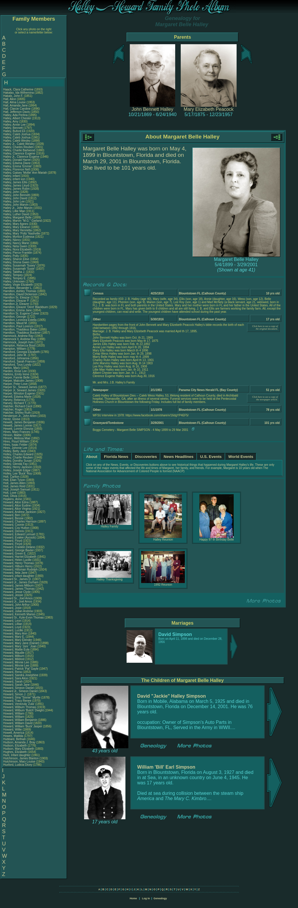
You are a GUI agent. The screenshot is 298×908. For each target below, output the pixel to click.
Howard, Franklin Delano (19, 547)
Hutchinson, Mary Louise (19, 761)
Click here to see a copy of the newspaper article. (265, 398)
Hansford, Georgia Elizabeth (21, 351)
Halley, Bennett (13, 127)
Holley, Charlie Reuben (18, 457)
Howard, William (14, 713)
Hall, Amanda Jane (15, 105)
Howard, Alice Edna (16, 502)
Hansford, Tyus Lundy (17, 364)
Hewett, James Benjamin (19, 422)
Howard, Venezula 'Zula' (19, 704)
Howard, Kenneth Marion (19, 614)
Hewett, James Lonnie (17, 425)
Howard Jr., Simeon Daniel (20, 691)
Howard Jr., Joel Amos (17, 601)
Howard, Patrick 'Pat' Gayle (20, 668)
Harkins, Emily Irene (16, 374)
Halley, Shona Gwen (16, 262)
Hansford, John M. (15, 355)
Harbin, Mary (12, 367)
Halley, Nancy (12, 239)
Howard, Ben (12, 515)
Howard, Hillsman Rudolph (20, 569)
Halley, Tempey (13, 275)
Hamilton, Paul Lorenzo (18, 326)
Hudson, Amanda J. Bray (19, 742)
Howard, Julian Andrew (18, 611)
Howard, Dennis (14, 531)
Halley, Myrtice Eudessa (18, 236)
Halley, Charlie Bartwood (19, 150)
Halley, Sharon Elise (16, 259)
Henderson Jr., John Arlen (20, 415)
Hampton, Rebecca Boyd (19, 345)
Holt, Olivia (10, 495)
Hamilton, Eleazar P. (16, 300)
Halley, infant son (14, 179)
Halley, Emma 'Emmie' (18, 166)
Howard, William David (18, 723)
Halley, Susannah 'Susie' (19, 268)
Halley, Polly (11, 255)
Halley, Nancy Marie (16, 243)
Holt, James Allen (14, 483)
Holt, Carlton (11, 476)
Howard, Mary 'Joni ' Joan (19, 646)
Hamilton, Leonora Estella (20, 319)
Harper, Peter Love (15, 383)
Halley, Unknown (14, 281)
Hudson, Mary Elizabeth (18, 748)
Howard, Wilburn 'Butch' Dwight (23, 710)
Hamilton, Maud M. (15, 323)
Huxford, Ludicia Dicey (17, 764)
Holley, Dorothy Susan (17, 460)
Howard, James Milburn (18, 585)
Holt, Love (10, 492)
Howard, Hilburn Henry (18, 566)
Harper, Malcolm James (18, 380)
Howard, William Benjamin (20, 720)
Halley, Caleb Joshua (17, 134)
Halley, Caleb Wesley (17, 140)
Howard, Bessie (13, 518)
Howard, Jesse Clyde (17, 592)
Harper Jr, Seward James (19, 390)
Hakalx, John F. (13, 95)
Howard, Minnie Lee (16, 662)
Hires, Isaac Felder (15, 444)
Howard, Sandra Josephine (20, 675)
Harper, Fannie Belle (16, 377)
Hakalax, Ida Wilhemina (18, 92)
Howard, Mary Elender (17, 640)
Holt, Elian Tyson (14, 479)
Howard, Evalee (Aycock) (19, 537)
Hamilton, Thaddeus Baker (20, 329)
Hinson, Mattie (13, 435)
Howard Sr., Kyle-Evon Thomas (23, 617)
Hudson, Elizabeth (15, 745)
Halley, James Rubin (16, 188)
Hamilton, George (15, 316)
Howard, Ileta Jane (15, 572)
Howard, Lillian (13, 624)
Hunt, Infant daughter (17, 755)
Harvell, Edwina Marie (17, 396)
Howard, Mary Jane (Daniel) (21, 643)
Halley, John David (15, 198)
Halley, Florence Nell (16, 169)
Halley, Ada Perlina (15, 115)
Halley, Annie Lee (14, 124)
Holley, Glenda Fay (15, 463)
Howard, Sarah (13, 681)
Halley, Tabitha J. (14, 271)
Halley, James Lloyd (16, 185)
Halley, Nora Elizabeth (17, 249)
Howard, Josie (12, 608)
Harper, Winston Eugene (19, 393)
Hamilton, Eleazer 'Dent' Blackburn (25, 307)
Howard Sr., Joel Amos (18, 598)
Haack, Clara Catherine (18, 89)
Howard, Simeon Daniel (18, 688)
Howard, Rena (13, 672)
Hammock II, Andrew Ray (19, 339)
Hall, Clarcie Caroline (17, 108)
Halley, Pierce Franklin (17, 252)
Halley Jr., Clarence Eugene (21, 156)
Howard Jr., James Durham (20, 582)
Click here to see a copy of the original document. (265, 327)
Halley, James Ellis (15, 182)
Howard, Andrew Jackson (19, 511)
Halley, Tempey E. (14, 278)
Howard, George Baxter (18, 550)
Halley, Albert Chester (17, 118)
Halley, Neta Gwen (15, 246)
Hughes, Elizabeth (15, 752)
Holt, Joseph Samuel (16, 489)
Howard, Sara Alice (15, 678)
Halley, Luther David (16, 214)
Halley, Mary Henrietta (17, 230)
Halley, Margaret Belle (17, 217)
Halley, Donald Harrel (17, 159)
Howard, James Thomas (19, 588)
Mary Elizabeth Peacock (209, 109)
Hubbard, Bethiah (15, 739)
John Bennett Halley (152, 109)
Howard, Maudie (14, 652)
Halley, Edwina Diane (17, 163)
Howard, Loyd (12, 627)
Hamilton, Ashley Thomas (19, 291)
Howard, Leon (12, 620)
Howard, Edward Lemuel (19, 534)
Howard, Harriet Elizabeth (19, 556)
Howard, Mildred (14, 659)
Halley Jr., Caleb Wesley (19, 143)
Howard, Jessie (13, 595)
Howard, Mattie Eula (16, 649)
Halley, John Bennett (16, 195)
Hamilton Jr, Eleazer (16, 303)
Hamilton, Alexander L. (18, 287)
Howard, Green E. (14, 553)
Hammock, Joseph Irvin (18, 342)
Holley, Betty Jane (14, 451)
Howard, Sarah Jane (16, 684)
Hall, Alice (10, 99)
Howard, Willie (13, 729)
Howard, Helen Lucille (17, 559)
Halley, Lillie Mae (14, 211)
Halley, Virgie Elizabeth (18, 284)
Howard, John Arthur (16, 604)
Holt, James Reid (14, 486)
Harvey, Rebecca (14, 399)
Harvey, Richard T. (15, 403)
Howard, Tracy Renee (17, 700)
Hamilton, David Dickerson (20, 294)
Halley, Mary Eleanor (16, 227)
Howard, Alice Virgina (17, 508)
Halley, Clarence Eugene (19, 153)
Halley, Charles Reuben (18, 147)
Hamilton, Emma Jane (17, 310)
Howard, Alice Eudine (17, 505)
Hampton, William (15, 348)
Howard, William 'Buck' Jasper (22, 726)
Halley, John (11, 191)
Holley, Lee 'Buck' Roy (17, 473)
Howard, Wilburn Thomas (19, 707)
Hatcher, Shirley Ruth (17, 412)
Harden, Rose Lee (15, 371)
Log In (146, 898)
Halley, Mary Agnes (15, 223)
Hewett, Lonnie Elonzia (18, 428)
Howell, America (14, 732)
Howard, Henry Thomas (18, 563)
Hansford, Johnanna (16, 358)
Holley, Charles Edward (18, 454)
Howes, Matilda (13, 736)
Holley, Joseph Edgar (17, 470)
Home (133, 898)
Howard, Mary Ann (15, 633)
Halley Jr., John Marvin (18, 207)
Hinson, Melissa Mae (16, 438)
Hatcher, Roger (13, 409)
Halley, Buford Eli (14, 131)
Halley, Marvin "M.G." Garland (22, 220)
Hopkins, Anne (13, 499)
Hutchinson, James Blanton (21, 758)
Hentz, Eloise (12, 419)
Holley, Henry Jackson (17, 467)
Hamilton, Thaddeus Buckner (22, 332)
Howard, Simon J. (14, 694)
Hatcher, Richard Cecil (17, 406)
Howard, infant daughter (19, 576)
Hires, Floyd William (16, 441)
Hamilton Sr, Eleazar (17, 297)
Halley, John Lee (14, 201)
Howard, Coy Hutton (16, 527)
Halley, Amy (11, 121)
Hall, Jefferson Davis (16, 111)
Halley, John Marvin (16, 204)
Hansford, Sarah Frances (19, 361)
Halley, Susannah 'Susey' (20, 265)
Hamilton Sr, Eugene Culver (21, 313)
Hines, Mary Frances (16, 431)
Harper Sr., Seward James (20, 387)
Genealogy (160, 898)
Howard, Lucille (13, 630)
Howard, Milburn (14, 656)
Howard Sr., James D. (17, 579)
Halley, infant (12, 175)
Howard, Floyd (13, 540)
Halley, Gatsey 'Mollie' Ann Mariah (25, 172)
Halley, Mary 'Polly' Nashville (21, 233)
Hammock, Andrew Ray (18, 335)
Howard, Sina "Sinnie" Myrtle (21, 697)
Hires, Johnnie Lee (15, 447)
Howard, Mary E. (14, 636)
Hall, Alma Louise (14, 102)
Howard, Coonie (14, 524)
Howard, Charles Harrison (20, 521)
